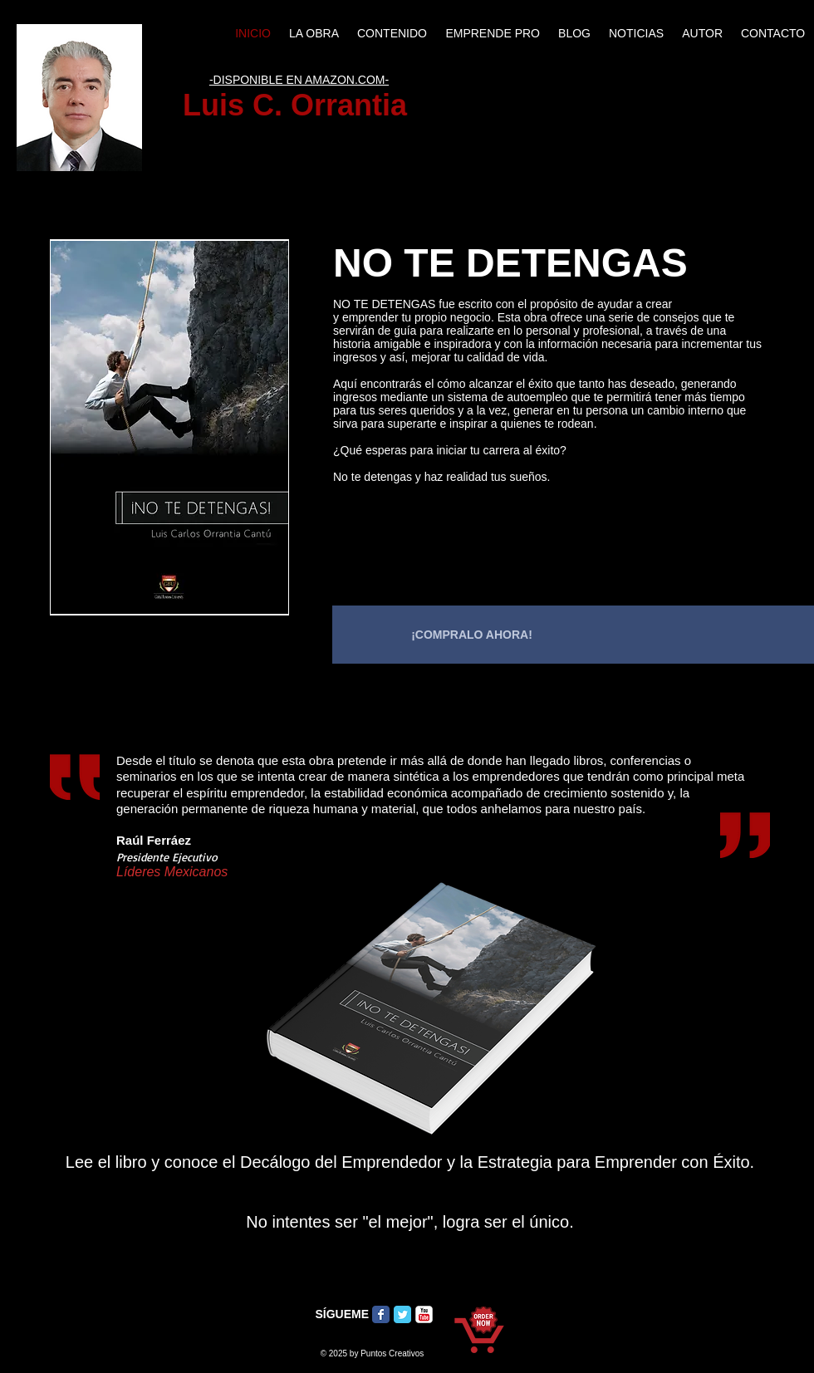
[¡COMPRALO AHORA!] (471, 635)
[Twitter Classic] (402, 1314)
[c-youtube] (424, 1314)
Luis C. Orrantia (299, 105)
